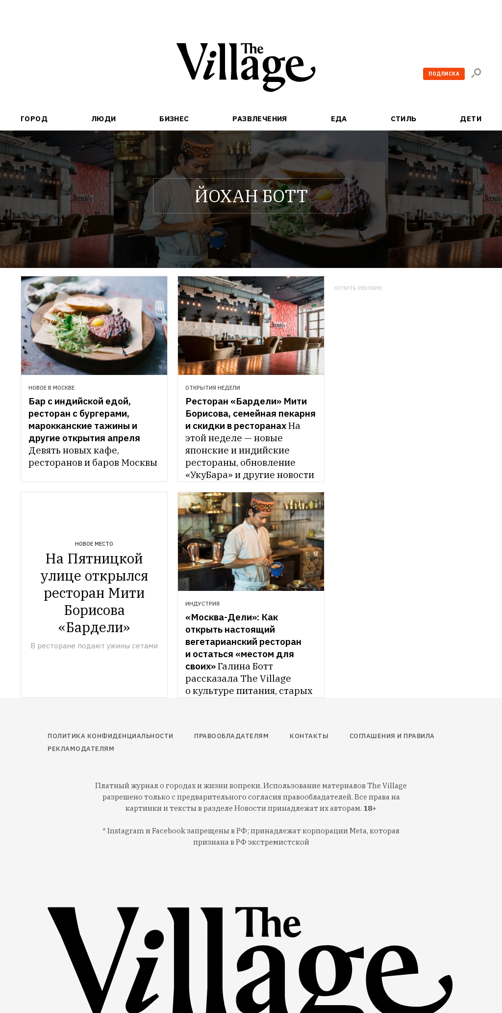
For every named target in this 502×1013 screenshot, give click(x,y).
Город (34, 118)
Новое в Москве (51, 387)
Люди (103, 118)
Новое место (94, 543)
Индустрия (202, 603)
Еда (339, 118)
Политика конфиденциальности (111, 736)
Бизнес (174, 118)
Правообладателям (231, 736)
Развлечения (259, 118)
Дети (470, 118)
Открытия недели (212, 387)
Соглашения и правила (392, 736)
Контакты (309, 736)
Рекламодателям (81, 749)
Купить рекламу (358, 288)
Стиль (404, 118)
